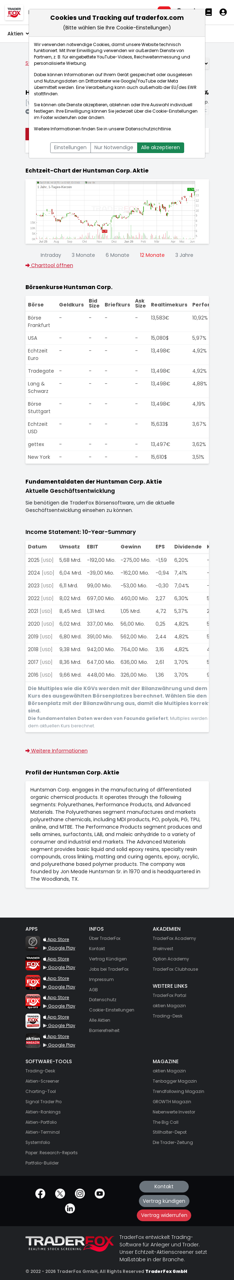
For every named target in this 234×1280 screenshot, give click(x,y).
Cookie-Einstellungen (175, 111)
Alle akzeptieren (160, 147)
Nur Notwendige (113, 147)
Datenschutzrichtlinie (148, 129)
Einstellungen (70, 147)
